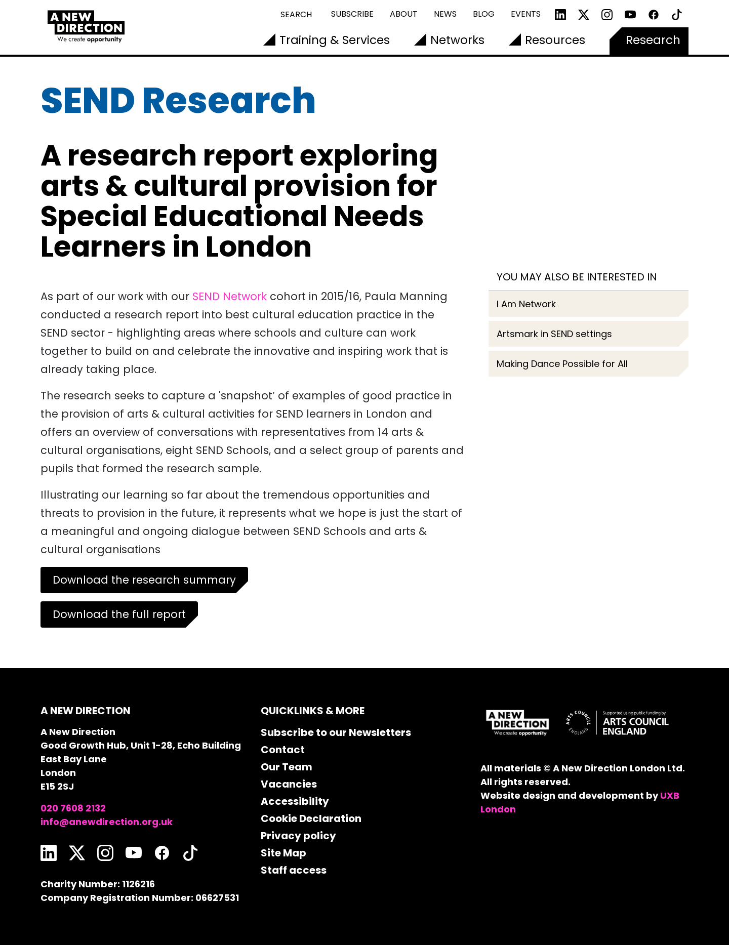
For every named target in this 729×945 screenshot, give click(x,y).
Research (653, 40)
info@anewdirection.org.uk (106, 821)
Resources (555, 40)
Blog (484, 14)
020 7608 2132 (73, 808)
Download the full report (119, 614)
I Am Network (526, 304)
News (445, 14)
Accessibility (295, 801)
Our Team (286, 767)
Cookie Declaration (311, 818)
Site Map (283, 853)
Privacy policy (298, 836)
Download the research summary (144, 579)
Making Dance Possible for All (562, 363)
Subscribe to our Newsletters (336, 732)
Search (296, 14)
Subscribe (352, 14)
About (404, 14)
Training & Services (334, 40)
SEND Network (229, 296)
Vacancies (289, 784)
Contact (283, 750)
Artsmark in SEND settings (554, 333)
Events (526, 14)
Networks (457, 40)
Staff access (294, 870)
